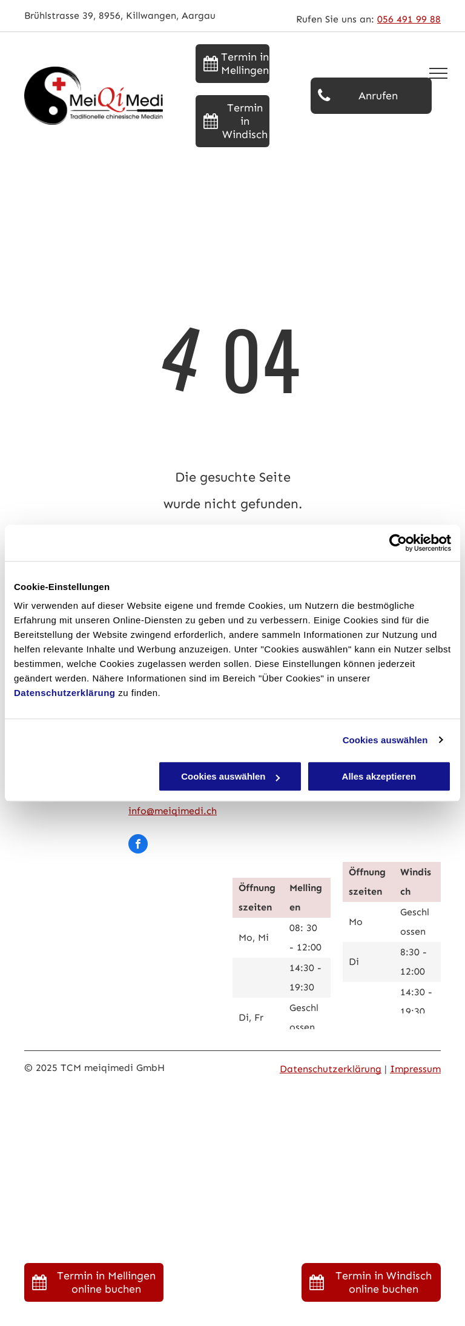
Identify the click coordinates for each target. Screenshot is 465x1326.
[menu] (438, 73)
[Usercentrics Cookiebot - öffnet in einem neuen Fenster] (398, 543)
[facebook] (138, 845)
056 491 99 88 (409, 19)
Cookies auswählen (385, 740)
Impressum (415, 1069)
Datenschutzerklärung (65, 693)
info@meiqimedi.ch (172, 811)
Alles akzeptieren (379, 776)
